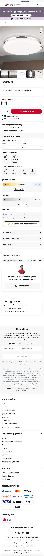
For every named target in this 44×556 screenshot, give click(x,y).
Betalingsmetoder (8, 410)
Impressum (6, 479)
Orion (24, 144)
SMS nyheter (6, 448)
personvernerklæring (22, 390)
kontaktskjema (11, 388)
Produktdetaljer (9, 233)
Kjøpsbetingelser (8, 476)
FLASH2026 (20, 15)
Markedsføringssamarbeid (12, 441)
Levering (5, 417)
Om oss (4, 438)
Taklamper (7, 23)
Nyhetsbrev (6, 445)
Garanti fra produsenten (11, 427)
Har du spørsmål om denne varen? (24, 224)
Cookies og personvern (10, 472)
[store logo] (14, 4)
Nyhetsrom (15, 462)
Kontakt (5, 407)
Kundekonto (6, 420)
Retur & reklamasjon (9, 424)
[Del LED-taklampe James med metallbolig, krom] (41, 32)
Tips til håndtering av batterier (30, 540)
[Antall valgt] (6, 111)
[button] (4, 74)
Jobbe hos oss (7, 451)
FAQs (4, 403)
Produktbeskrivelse (11, 239)
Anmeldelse (8, 245)
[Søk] (38, 4)
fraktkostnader (25, 550)
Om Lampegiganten (12, 433)
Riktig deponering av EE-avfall (22, 543)
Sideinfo (6, 468)
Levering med (8, 514)
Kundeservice (8, 399)
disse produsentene (23, 364)
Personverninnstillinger (12, 537)
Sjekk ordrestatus (8, 414)
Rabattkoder (6, 458)
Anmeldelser (6, 455)
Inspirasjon (6, 462)
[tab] (22, 413)
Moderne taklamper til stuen (12, 261)
